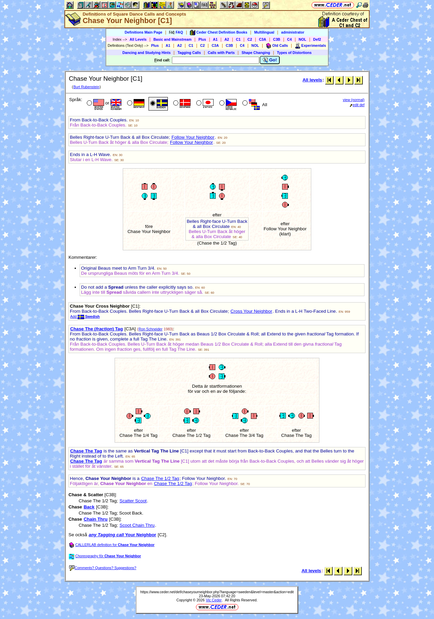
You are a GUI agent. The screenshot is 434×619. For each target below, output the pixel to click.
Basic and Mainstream (172, 39)
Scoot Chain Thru (137, 525)
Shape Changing (255, 53)
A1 (215, 39)
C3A (262, 39)
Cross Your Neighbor (251, 311)
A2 (226, 39)
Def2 (317, 39)
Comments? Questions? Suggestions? (102, 568)
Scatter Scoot (133, 500)
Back (89, 506)
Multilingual (264, 32)
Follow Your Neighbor (193, 137)
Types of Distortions (294, 53)
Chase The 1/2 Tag (160, 478)
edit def (357, 105)
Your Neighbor (122, 534)
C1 (238, 39)
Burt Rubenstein (86, 87)
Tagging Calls (189, 53)
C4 (289, 39)
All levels (312, 79)
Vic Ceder (214, 600)
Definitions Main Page (143, 32)
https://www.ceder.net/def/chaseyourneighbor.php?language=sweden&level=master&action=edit (217, 592)
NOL (303, 39)
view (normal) (353, 100)
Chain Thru (95, 519)
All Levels (138, 39)
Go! (269, 60)
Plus (202, 39)
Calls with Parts (221, 53)
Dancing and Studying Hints (146, 53)
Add (85, 316)
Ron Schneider (151, 329)
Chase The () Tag (96, 328)
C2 (250, 39)
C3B (276, 39)
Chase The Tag (86, 450)
